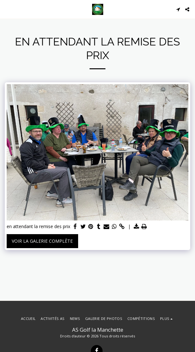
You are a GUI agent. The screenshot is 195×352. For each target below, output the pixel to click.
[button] (7, 9)
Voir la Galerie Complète (42, 241)
